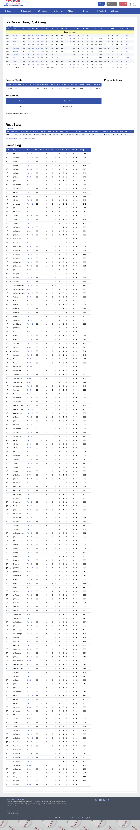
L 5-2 (29, 347)
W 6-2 (29, 243)
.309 (37, 38)
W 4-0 (29, 200)
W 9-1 (29, 622)
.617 (42, 45)
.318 (37, 51)
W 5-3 (29, 494)
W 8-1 (29, 312)
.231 (33, 55)
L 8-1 (29, 719)
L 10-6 (29, 169)
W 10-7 (30, 486)
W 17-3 (30, 324)
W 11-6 (30, 227)
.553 (42, 38)
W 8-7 (29, 219)
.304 (33, 61)
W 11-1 (30, 204)
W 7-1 (29, 440)
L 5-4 (29, 371)
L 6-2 (29, 185)
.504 (42, 58)
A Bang (15, 38)
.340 (37, 35)
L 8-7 (29, 664)
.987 (127, 41)
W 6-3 (29, 336)
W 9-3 (29, 223)
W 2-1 (29, 595)
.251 (28, 48)
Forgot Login (112, 4)
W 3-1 (29, 173)
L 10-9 (29, 367)
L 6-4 (29, 603)
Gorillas (15, 45)
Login (101, 4)
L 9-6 (29, 444)
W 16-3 (30, 483)
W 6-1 (29, 316)
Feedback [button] (101, 11)
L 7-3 (29, 250)
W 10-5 (30, 235)
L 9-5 (29, 359)
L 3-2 (29, 363)
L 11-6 (29, 545)
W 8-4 (29, 285)
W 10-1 (30, 568)
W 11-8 (30, 293)
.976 (127, 48)
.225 (28, 35)
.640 (42, 48)
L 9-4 (29, 332)
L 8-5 (29, 614)
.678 (42, 61)
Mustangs (16, 48)
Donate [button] (115, 11)
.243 (28, 61)
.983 (127, 35)
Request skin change (29, 138)
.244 (33, 38)
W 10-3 (30, 157)
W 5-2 (29, 165)
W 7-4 (29, 258)
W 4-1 (29, 188)
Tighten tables (10, 26)
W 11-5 (30, 413)
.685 (42, 64)
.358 (37, 41)
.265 (33, 41)
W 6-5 (29, 154)
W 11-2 (30, 452)
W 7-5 (29, 579)
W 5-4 (29, 208)
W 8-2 (29, 192)
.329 (37, 45)
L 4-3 (29, 177)
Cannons (15, 35)
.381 (37, 64)
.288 (33, 45)
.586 (42, 51)
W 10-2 (30, 409)
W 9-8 (29, 401)
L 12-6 (29, 215)
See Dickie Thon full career (13, 138)
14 (70, 41)
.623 (42, 41)
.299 (33, 48)
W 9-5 (29, 506)
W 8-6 (29, 277)
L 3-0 (29, 661)
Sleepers (15, 51)
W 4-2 (29, 181)
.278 (33, 35)
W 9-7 (29, 730)
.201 (28, 38)
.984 (127, 38)
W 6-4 (29, 432)
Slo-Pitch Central (12, 813)
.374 (37, 61)
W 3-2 (29, 525)
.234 (28, 45)
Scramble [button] (58, 11)
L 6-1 (29, 231)
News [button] (87, 11)
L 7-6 (29, 475)
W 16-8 (30, 695)
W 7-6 (29, 339)
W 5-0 (29, 161)
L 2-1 (29, 270)
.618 (42, 35)
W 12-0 (30, 668)
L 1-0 (29, 247)
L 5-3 (29, 521)
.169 (28, 55)
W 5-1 (29, 479)
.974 (127, 45)
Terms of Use (76, 818)
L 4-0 (29, 297)
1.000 (127, 58)
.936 (127, 55)
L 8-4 (29, 378)
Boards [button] (73, 11)
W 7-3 (29, 746)
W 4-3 (29, 262)
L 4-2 (29, 196)
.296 (33, 58)
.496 (42, 55)
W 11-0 (30, 239)
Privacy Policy (86, 818)
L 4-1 (29, 289)
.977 (127, 61)
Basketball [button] (27, 11)
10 (70, 35)
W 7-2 (29, 274)
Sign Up (123, 4)
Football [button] (43, 11)
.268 (33, 51)
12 (70, 38)
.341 (37, 48)
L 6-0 (29, 784)
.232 (28, 41)
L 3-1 (29, 572)
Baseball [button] (10, 11)
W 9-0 (29, 533)
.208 (28, 58)
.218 (28, 51)
